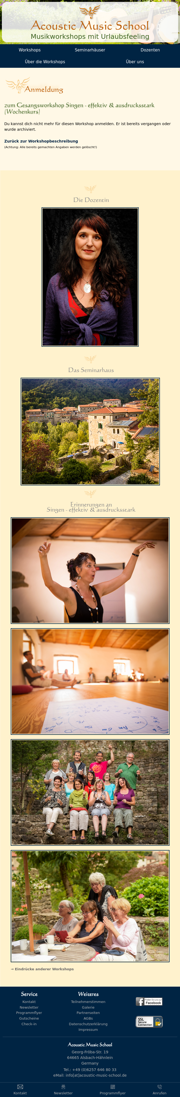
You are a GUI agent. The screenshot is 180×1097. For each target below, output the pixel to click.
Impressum (88, 1030)
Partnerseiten (88, 1013)
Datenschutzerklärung (88, 1024)
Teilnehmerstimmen (88, 1002)
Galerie (88, 1007)
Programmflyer (29, 1013)
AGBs (88, 1018)
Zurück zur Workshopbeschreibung (41, 141)
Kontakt (29, 1002)
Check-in (29, 1024)
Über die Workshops (45, 61)
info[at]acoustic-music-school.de (96, 1075)
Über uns (135, 61)
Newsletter (29, 1007)
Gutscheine (29, 1018)
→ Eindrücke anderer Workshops (42, 969)
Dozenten (150, 50)
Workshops (30, 50)
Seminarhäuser (90, 50)
